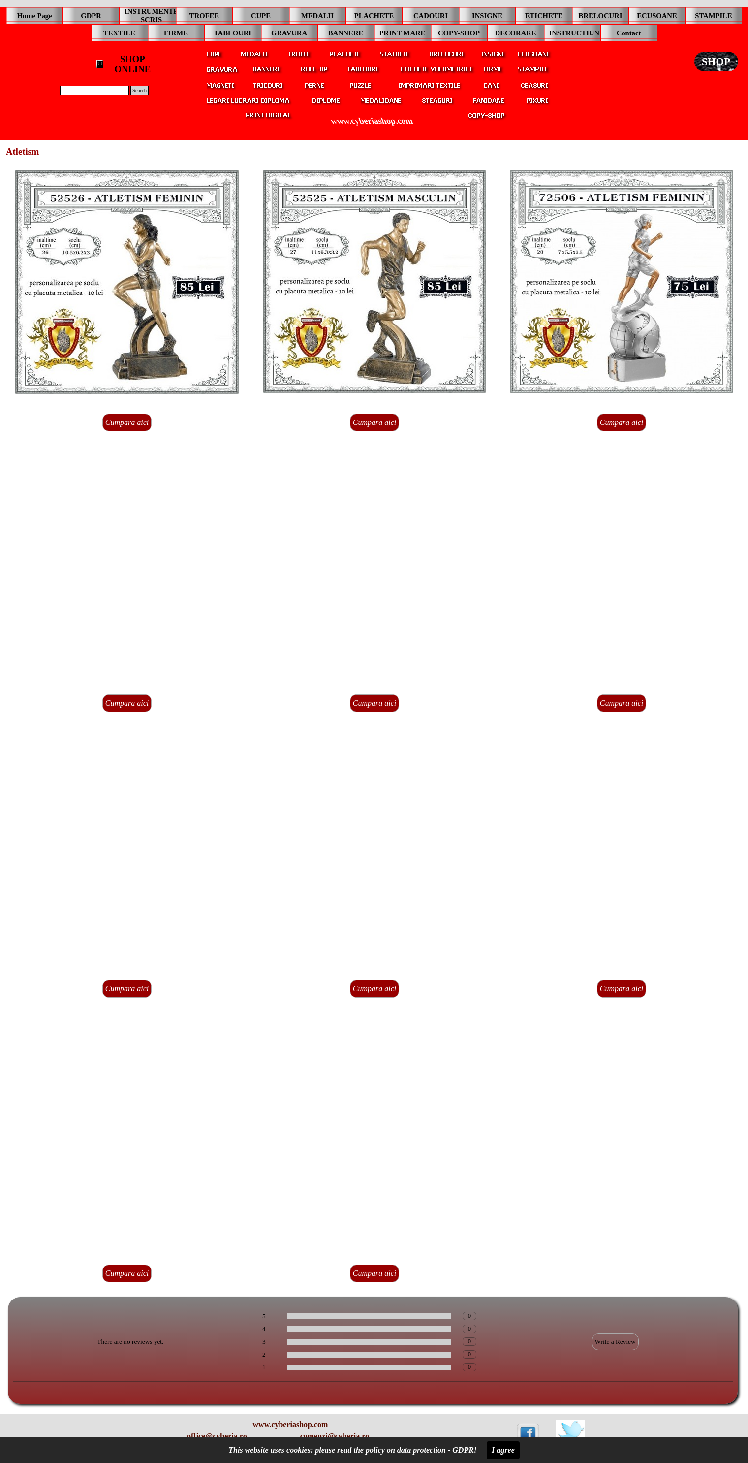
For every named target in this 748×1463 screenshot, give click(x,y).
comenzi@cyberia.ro (334, 1436)
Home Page (34, 16)
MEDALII (317, 16)
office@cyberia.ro (217, 1436)
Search (139, 90)
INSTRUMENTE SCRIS (151, 15)
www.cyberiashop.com (371, 121)
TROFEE (204, 16)
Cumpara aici (127, 422)
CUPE (261, 16)
